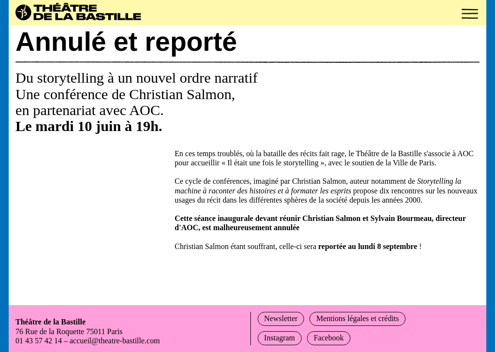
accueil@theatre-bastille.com (128, 340)
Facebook (341, 337)
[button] (470, 13)
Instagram (284, 337)
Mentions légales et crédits (376, 318)
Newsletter (285, 318)
